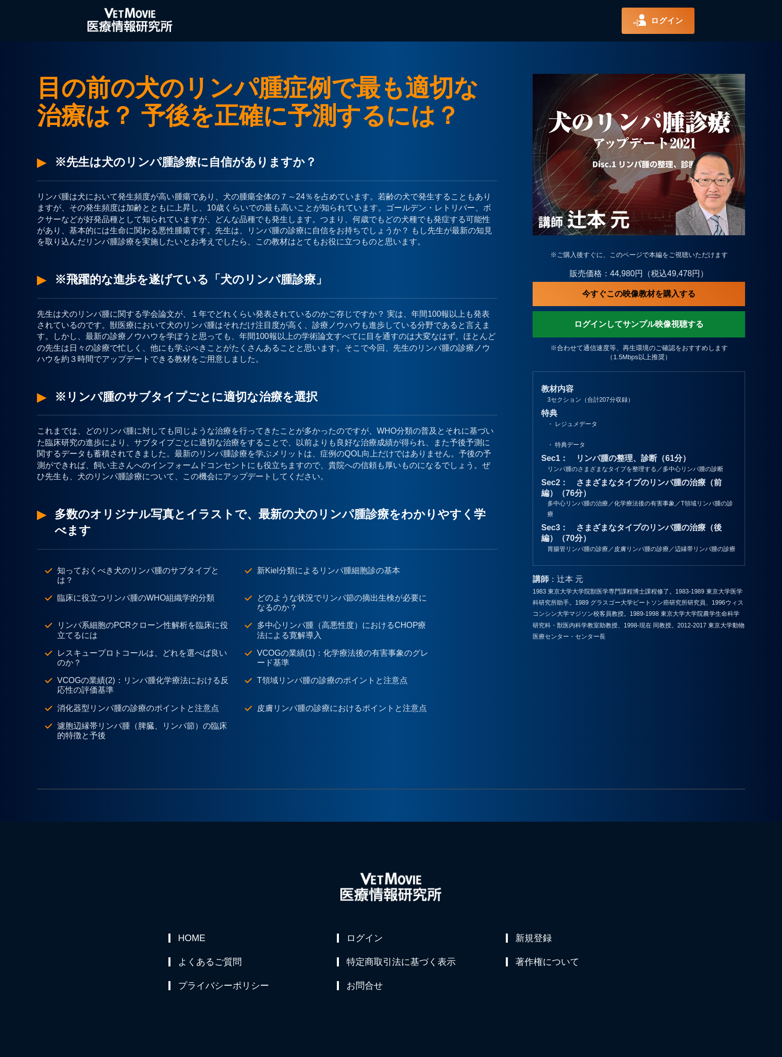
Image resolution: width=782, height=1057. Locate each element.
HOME (192, 938)
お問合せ (365, 986)
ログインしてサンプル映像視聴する (639, 324)
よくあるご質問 (210, 962)
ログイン (365, 938)
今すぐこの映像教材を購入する (639, 293)
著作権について (548, 962)
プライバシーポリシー (224, 986)
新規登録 (534, 938)
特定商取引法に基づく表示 (401, 962)
